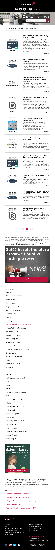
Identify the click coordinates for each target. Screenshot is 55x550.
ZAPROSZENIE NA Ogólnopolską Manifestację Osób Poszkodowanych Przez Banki (35, 79)
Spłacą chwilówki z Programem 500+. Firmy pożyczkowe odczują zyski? (35, 157)
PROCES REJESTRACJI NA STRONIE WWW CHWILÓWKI (36, 193)
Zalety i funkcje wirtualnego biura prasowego (21, 501)
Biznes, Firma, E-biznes (14, 296)
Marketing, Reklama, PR (14, 357)
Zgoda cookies (9, 534)
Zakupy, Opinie (11, 424)
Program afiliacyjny (11, 530)
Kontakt (7, 524)
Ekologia (9, 317)
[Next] (41, 229)
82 (20, 229)
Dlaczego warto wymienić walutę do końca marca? (34, 209)
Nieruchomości (11, 374)
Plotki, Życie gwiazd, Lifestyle (15, 378)
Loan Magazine (12, 147)
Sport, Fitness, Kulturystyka (15, 407)
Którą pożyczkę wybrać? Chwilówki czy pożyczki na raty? (35, 37)
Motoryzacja (10, 367)
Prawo (8, 389)
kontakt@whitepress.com (37, 536)
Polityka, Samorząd (12, 382)
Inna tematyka (11, 439)
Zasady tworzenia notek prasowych (18, 494)
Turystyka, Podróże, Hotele (15, 421)
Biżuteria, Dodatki (12, 299)
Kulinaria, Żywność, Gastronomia (17, 349)
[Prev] (14, 229)
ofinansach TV (12, 131)
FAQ (6, 526)
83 (22, 229)
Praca (8, 385)
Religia (8, 396)
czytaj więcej (46, 53)
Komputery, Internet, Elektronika (17, 346)
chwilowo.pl (12, 50)
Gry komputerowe (12, 332)
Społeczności (10, 410)
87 (31, 229)
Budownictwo (10, 303)
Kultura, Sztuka (11, 353)
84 (24, 229)
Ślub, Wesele (10, 417)
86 (29, 229)
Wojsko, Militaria (11, 435)
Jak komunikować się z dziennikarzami (19, 497)
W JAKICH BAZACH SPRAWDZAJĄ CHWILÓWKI (33, 60)
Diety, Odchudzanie (12, 307)
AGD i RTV (9, 292)
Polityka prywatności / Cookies (14, 528)
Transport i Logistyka (13, 414)
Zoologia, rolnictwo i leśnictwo (16, 431)
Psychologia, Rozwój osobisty (16, 392)
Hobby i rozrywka (12, 339)
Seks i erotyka (10, 403)
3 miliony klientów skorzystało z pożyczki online (33, 119)
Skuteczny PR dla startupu (15, 504)
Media (8, 360)
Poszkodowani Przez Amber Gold (12, 86)
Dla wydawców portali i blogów (14, 532)
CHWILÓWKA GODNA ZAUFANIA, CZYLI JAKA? (36, 176)
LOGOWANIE (36, 9)
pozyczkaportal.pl (12, 70)
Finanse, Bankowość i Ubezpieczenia (12, 40)
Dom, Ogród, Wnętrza (13, 310)
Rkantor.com (12, 111)
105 (37, 229)
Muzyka (8, 371)
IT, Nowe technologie (13, 342)
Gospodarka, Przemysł (13, 335)
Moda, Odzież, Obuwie (13, 364)
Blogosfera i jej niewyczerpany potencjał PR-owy (22, 508)
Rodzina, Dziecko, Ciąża (14, 399)
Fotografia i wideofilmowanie (16, 328)
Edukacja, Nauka (11, 314)
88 (33, 229)
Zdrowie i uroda (11, 428)
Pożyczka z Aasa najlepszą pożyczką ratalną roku (34, 139)
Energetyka (10, 321)
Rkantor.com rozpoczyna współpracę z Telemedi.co (35, 98)
